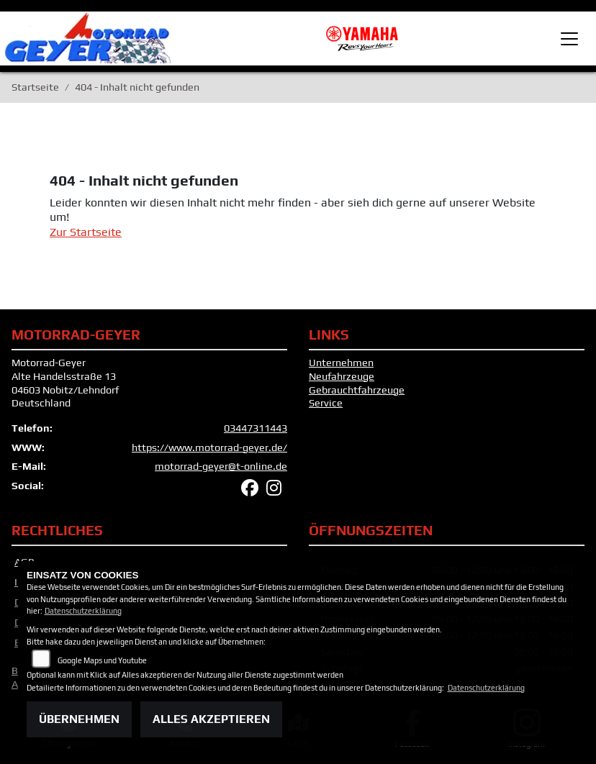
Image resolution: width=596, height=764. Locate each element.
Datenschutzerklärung (83, 610)
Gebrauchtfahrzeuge (357, 390)
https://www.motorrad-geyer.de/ (209, 447)
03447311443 (255, 428)
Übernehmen (79, 719)
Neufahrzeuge (341, 376)
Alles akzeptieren (211, 719)
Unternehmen (341, 362)
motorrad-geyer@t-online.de (221, 466)
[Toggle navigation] (569, 39)
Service (326, 403)
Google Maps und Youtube (102, 660)
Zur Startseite (86, 232)
